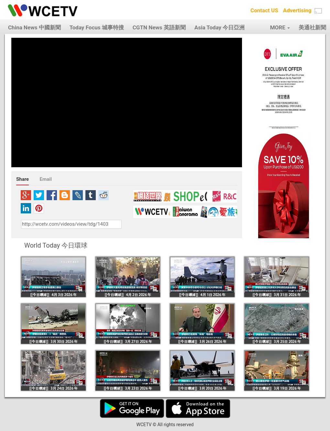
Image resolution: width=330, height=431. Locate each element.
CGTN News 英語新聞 (159, 27)
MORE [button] (280, 27)
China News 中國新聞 (34, 27)
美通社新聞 (312, 27)
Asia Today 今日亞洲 (219, 27)
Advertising (297, 10)
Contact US (264, 10)
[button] (318, 11)
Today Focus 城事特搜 (97, 27)
